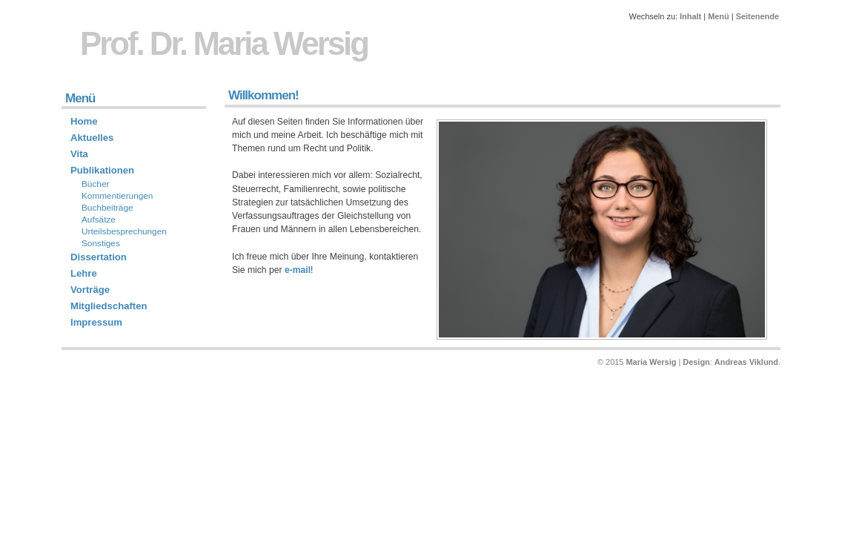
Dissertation (98, 257)
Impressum (96, 322)
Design (696, 361)
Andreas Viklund (746, 361)
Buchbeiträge (107, 207)
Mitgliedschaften (108, 306)
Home (83, 121)
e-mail (298, 270)
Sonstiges (101, 243)
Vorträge (90, 289)
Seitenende (757, 16)
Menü (718, 16)
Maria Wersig (651, 361)
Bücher (95, 184)
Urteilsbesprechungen (124, 231)
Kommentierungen (117, 196)
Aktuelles (91, 137)
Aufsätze (99, 219)
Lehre (83, 273)
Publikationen (102, 170)
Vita (79, 153)
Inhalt (690, 16)
